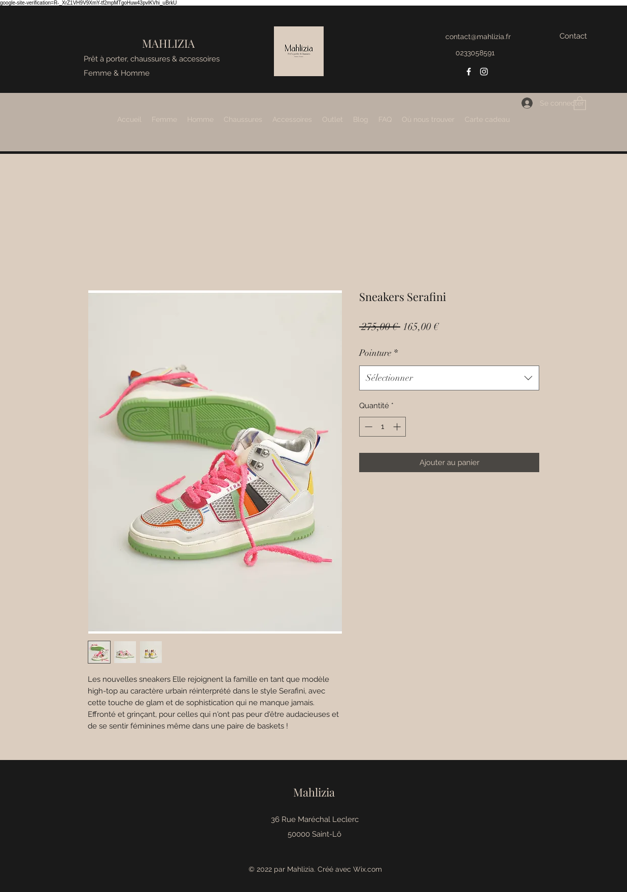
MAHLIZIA (168, 43)
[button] (580, 102)
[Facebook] (469, 72)
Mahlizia (314, 792)
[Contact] (573, 36)
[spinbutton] (382, 426)
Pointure (378, 352)
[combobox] (449, 378)
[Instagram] (484, 72)
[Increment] (398, 426)
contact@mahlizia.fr (478, 36)
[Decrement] (367, 426)
